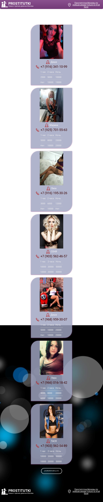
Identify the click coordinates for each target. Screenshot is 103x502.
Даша (51, 62)
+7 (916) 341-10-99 (51, 67)
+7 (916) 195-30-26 (51, 193)
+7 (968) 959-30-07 (51, 319)
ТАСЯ (51, 441)
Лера (51, 378)
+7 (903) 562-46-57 (51, 256)
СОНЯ (51, 252)
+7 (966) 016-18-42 (51, 383)
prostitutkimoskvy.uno (51, 471)
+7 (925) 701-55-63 (51, 130)
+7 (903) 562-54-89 (51, 446)
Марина (51, 125)
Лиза (51, 188)
